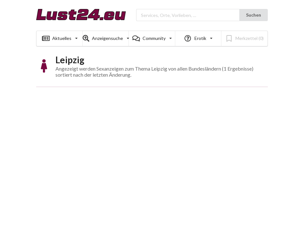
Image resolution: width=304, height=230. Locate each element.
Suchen (253, 15)
